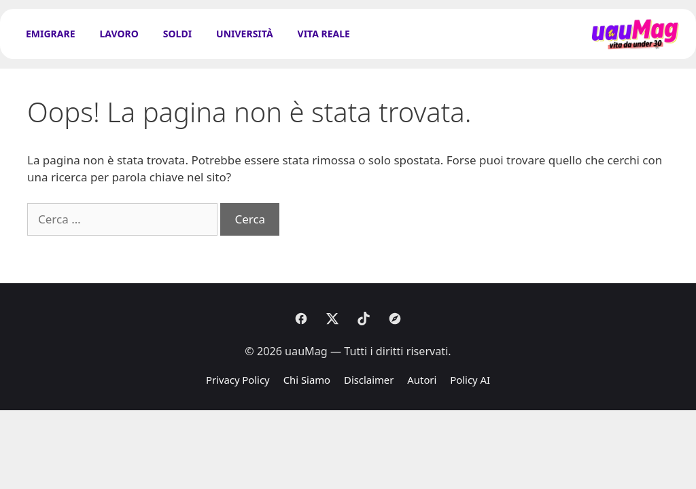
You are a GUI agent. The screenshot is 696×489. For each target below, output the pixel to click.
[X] (332, 318)
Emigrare (50, 33)
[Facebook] (301, 318)
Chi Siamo (306, 379)
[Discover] (394, 318)
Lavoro (119, 33)
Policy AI (470, 379)
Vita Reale (324, 33)
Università (244, 33)
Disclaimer (369, 379)
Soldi (177, 33)
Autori (421, 379)
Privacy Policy (238, 379)
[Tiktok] (363, 318)
